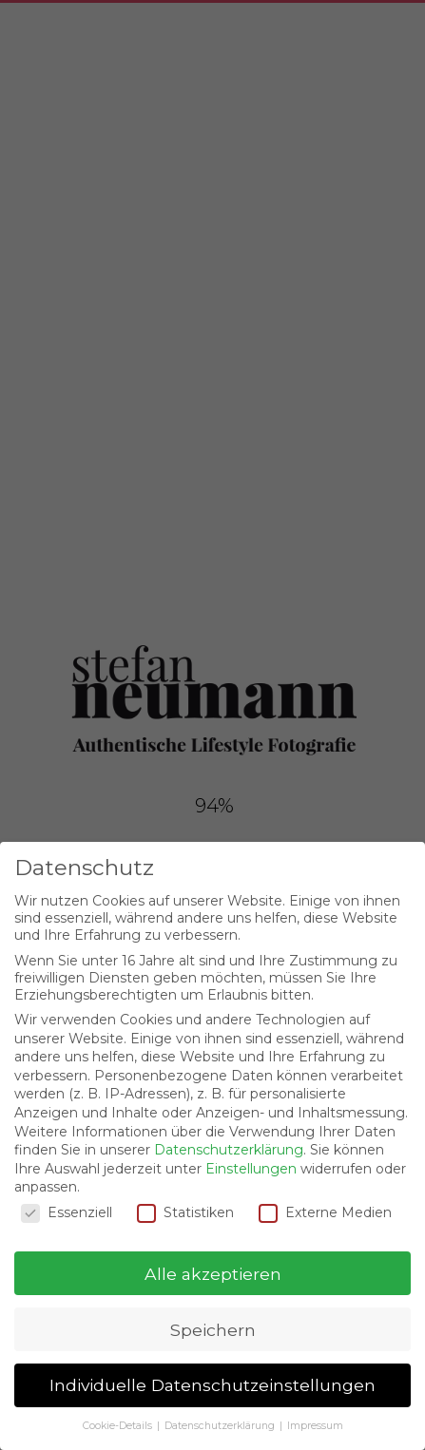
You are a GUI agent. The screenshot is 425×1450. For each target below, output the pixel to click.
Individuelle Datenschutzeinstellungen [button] (212, 1385)
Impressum (315, 1426)
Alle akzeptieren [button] (213, 1274)
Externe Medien (325, 1212)
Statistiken (185, 1212)
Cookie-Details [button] (119, 1426)
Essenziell (66, 1212)
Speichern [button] (213, 1330)
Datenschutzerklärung (228, 1149)
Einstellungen (251, 1168)
